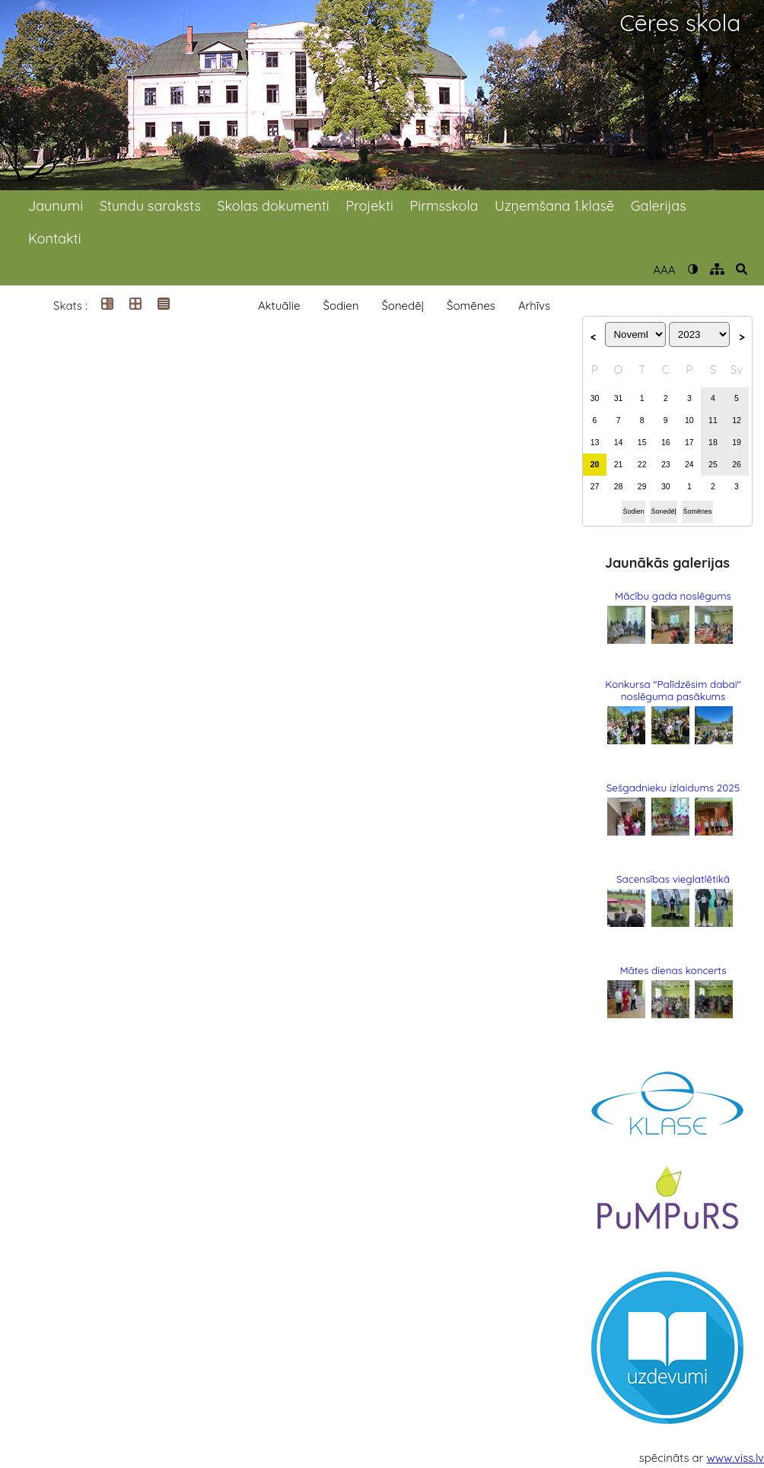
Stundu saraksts (150, 206)
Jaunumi (55, 206)
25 (713, 464)
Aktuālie (279, 305)
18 (713, 442)
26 (736, 464)
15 (642, 442)
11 (713, 420)
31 (618, 398)
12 (736, 420)
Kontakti (54, 238)
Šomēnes (471, 305)
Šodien (340, 305)
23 (665, 464)
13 (595, 442)
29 (642, 486)
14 (618, 442)
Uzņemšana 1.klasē (554, 206)
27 (595, 486)
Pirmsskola (444, 206)
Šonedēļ (402, 305)
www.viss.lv (736, 1457)
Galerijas (658, 206)
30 (595, 398)
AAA (664, 270)
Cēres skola (679, 23)
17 (689, 442)
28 (618, 486)
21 (618, 464)
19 (736, 442)
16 (665, 442)
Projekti (369, 206)
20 (595, 464)
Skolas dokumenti (273, 206)
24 (689, 464)
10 (689, 420)
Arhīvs (534, 305)
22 (642, 464)
